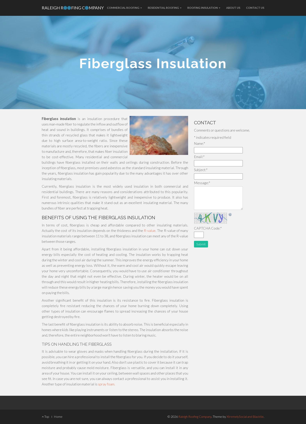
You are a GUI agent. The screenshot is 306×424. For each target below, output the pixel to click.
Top (45, 416)
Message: (202, 183)
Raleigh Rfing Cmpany (73, 7)
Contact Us (255, 7)
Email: (199, 157)
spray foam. (106, 384)
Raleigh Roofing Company (195, 416)
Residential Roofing (164, 7)
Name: (199, 143)
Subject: (200, 170)
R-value (150, 230)
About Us (233, 7)
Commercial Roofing (124, 7)
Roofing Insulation (203, 7)
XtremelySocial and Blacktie (245, 416)
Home (58, 416)
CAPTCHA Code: (208, 228)
